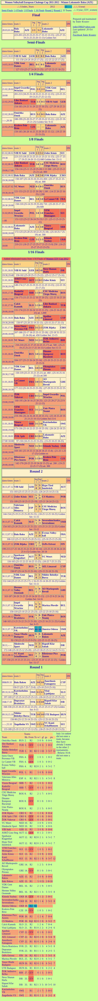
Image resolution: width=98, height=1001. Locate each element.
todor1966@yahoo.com (84, 26)
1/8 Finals (36, 139)
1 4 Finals (18, 10)
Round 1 (58, 10)
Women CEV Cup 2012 (57, 259)
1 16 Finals (39, 10)
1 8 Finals (28, 10)
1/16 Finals (36, 252)
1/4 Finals (36, 74)
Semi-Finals (7, 10)
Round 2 (49, 10)
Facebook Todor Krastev (84, 35)
